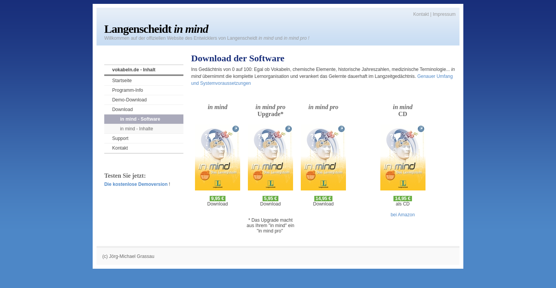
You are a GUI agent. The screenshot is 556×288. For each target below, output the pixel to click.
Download (122, 109)
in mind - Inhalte (136, 128)
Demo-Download (129, 100)
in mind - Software (140, 119)
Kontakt (421, 14)
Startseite (122, 80)
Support (120, 138)
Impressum (444, 14)
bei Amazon (403, 214)
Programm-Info (127, 90)
